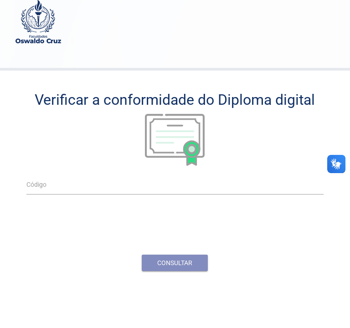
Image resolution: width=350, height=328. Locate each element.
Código (36, 184)
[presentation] (175, 228)
